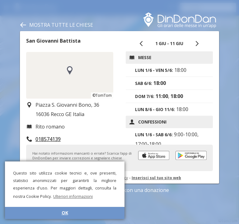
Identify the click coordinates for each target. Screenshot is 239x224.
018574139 (48, 139)
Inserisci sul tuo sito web (156, 177)
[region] (69, 75)
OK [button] (65, 213)
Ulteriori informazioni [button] (73, 196)
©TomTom (102, 95)
